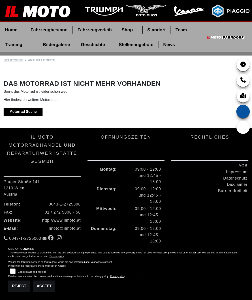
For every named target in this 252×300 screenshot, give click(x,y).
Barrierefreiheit (233, 191)
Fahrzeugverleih (94, 29)
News (169, 44)
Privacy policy (56, 256)
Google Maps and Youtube (32, 271)
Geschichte (93, 44)
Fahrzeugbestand (49, 29)
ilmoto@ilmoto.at (64, 228)
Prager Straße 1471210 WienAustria (22, 188)
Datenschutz (235, 178)
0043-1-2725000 (65, 204)
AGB (243, 165)
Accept (44, 286)
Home (11, 29)
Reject (19, 286)
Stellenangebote (136, 44)
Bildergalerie (56, 44)
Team (181, 29)
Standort (156, 29)
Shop (127, 29)
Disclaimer (237, 184)
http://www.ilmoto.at (61, 220)
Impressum (237, 172)
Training (13, 44)
